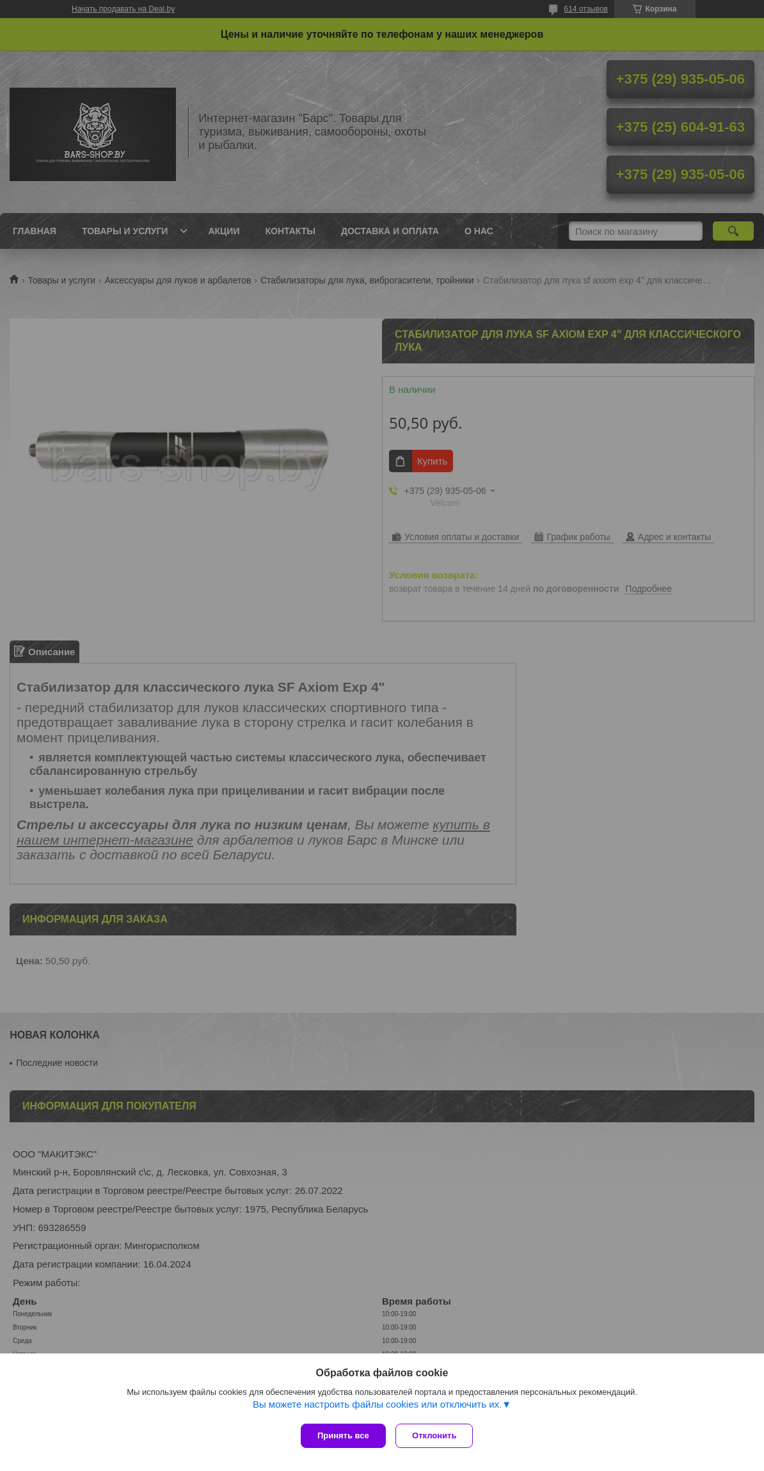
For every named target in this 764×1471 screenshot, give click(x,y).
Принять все (343, 1435)
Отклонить (437, 1435)
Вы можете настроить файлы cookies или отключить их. (377, 1407)
